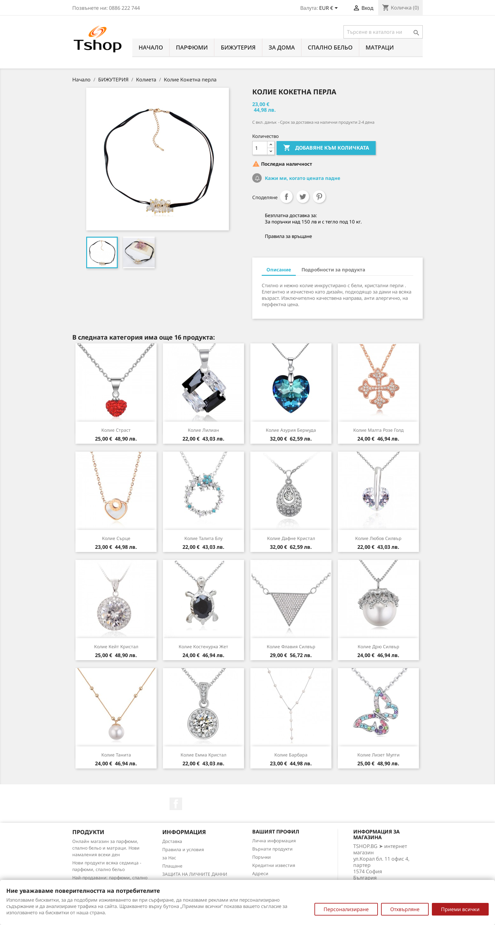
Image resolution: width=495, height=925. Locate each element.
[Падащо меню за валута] (329, 8)
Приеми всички (460, 909)
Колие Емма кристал (203, 755)
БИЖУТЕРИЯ (238, 47)
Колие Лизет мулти (378, 755)
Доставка (172, 841)
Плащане (172, 866)
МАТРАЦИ (380, 47)
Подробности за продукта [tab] (333, 269)
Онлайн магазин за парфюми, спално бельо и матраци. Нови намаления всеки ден (106, 847)
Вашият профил (275, 831)
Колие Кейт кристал (116, 646)
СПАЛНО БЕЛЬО (330, 47)
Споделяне (286, 196)
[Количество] (259, 148)
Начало (151, 47)
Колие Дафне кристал (291, 538)
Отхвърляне (405, 909)
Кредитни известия (273, 865)
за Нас (169, 858)
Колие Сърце (116, 538)
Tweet (302, 196)
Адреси (260, 873)
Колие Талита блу (203, 538)
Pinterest (319, 196)
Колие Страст (116, 430)
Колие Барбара (290, 755)
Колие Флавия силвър (291, 646)
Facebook (176, 804)
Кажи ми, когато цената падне (302, 178)
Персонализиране (346, 909)
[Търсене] (383, 32)
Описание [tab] (278, 269)
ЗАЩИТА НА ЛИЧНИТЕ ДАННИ (194, 874)
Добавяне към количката (326, 148)
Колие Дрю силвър (378, 646)
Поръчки (261, 857)
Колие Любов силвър (378, 538)
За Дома (282, 47)
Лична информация (274, 841)
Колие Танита (116, 755)
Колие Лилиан (203, 430)
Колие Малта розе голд (378, 430)
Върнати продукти (272, 849)
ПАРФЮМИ (192, 47)
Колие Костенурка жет (203, 646)
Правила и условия (183, 849)
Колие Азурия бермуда (291, 430)
